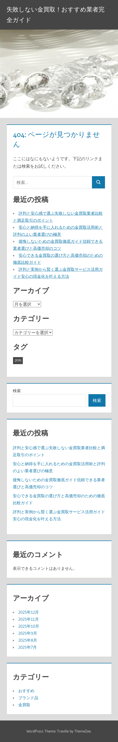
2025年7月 (27, 647)
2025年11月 (28, 619)
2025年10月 (28, 626)
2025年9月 (27, 633)
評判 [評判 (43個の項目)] (18, 360)
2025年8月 (27, 640)
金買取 (24, 704)
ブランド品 (28, 697)
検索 (17, 390)
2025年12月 (28, 612)
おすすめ (26, 690)
